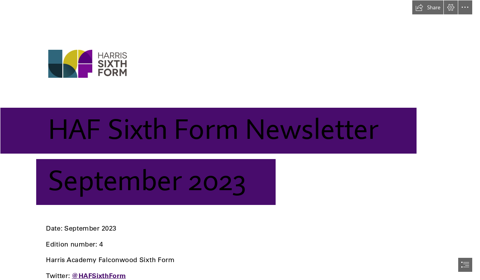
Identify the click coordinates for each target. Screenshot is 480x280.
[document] (240, 140)
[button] (427, 7)
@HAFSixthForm (99, 275)
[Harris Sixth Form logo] (240, 108)
